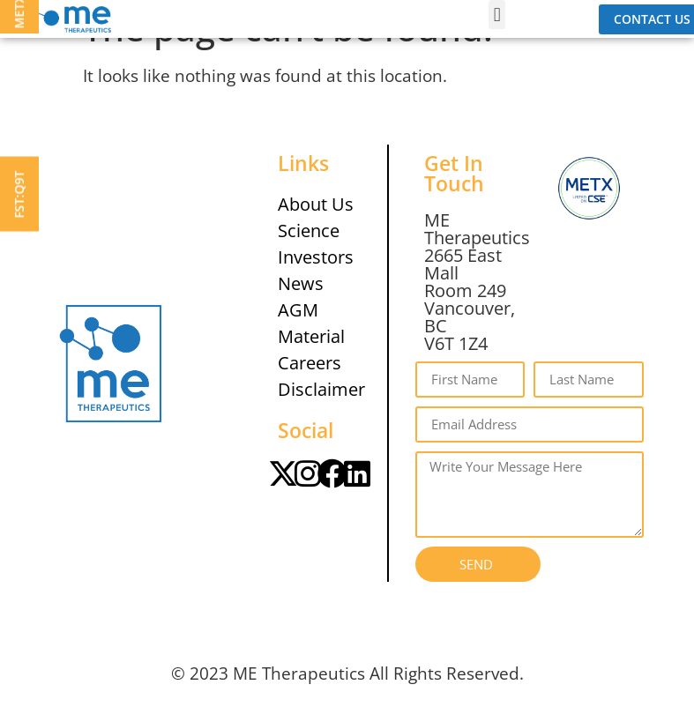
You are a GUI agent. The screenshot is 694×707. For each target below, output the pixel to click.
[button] (497, 14)
